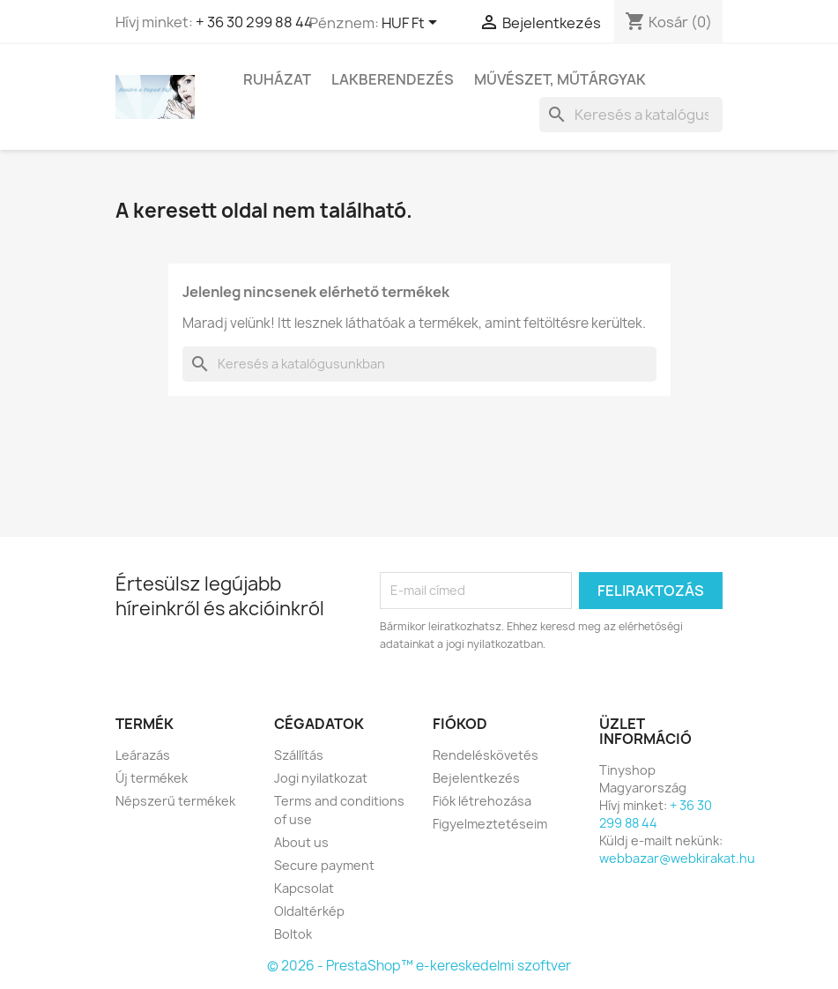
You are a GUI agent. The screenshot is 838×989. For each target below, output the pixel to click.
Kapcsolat (304, 888)
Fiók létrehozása (482, 800)
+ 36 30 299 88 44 (254, 22)
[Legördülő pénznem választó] (412, 23)
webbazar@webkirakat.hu (677, 858)
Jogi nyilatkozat (320, 778)
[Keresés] (631, 114)
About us (301, 842)
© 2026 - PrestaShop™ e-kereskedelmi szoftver (419, 965)
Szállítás (298, 755)
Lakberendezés (392, 79)
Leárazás (142, 755)
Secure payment (324, 865)
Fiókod (460, 723)
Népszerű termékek (175, 800)
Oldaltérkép (309, 911)
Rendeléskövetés (485, 755)
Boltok (293, 934)
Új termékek (151, 778)
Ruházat (277, 79)
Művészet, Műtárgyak (560, 79)
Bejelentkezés (476, 778)
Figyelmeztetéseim (490, 823)
